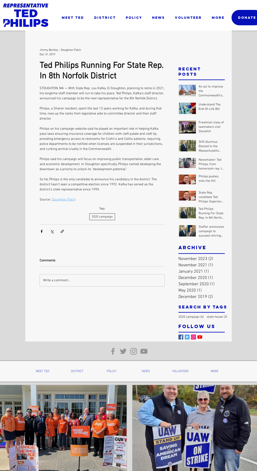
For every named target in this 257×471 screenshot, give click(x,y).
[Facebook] (180, 337)
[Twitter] (187, 337)
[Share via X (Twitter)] (52, 231)
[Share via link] (62, 231)
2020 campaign (102, 217)
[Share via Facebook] (42, 231)
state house (217, 317)
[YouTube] (199, 337)
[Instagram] (193, 337)
